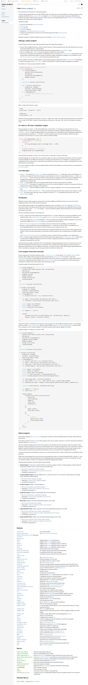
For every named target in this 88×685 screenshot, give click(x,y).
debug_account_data (22, 559)
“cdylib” (35, 52)
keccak (18, 579)
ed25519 (60, 174)
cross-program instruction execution (36, 31)
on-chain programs (23, 167)
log (17, 591)
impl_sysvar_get (21, 665)
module (37, 221)
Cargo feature (38, 61)
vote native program (47, 644)
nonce (18, 597)
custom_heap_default (22, 652)
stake (18, 634)
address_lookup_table (22, 533)
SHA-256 (50, 574)
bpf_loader (19, 548)
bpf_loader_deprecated (23, 550)
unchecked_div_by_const (23, 672)
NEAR (52, 215)
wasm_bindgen (20, 681)
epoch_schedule (21, 569)
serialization (23, 29)
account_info (20, 531)
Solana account (38, 174)
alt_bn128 (19, 536)
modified (50, 16)
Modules (3, 12)
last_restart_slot (21, 583)
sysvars (36, 208)
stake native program (47, 634)
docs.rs (65, 1)
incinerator (19, 576)
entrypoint (19, 564)
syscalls (19, 637)
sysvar (21, 34)
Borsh (21, 215)
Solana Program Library (69, 237)
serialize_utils (20, 627)
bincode (69, 614)
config (18, 557)
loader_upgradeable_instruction (25, 586)
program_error (20, 602)
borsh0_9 (19, 543)
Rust (71, 1)
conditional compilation (24, 132)
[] (82, 8)
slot (79, 456)
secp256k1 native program (48, 622)
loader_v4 (19, 588)
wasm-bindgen (36, 681)
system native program (47, 641)
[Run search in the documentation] (47, 4)
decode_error (20, 560)
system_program (21, 641)
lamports (19, 581)
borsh (18, 542)
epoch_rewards (20, 567)
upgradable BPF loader (55, 586)
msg (18, 669)
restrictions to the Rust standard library (30, 57)
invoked (36, 440)
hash (18, 574)
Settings (82, 4)
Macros (3, 14)
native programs (63, 32)
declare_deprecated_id (23, 655)
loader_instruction (21, 585)
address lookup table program (49, 533)
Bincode (22, 225)
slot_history (20, 632)
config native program (47, 557)
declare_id (19, 658)
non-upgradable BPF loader (57, 585)
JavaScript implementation (53, 217)
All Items (4, 9)
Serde (52, 225)
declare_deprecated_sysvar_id (24, 657)
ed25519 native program (48, 562)
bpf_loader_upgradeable (23, 552)
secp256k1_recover (21, 624)
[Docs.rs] (3, 1)
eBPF (56, 129)
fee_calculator (20, 573)
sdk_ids (19, 620)
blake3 (18, 540)
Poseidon (50, 598)
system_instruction (21, 639)
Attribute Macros (5, 16)
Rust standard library (36, 16)
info (18, 667)
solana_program (7, 4)
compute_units (20, 555)
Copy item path (35, 8)
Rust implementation (38, 217)
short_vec (19, 629)
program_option (21, 605)
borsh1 (18, 547)
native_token (20, 595)
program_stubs (20, 610)
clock (18, 554)
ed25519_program (21, 562)
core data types (24, 26)
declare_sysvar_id (21, 660)
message (19, 593)
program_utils (20, 613)
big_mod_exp (20, 538)
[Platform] (36, 1)
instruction (19, 578)
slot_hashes (20, 631)
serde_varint (20, 625)
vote (18, 644)
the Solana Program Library (58, 37)
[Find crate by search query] (82, 1)
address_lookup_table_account (25, 535)
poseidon (19, 598)
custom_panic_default (22, 653)
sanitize (19, 619)
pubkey (19, 615)
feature (18, 571)
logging (22, 28)
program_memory (21, 603)
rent (18, 617)
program (19, 600)
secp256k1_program (22, 622)
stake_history (20, 636)
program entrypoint (38, 24)
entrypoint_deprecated (23, 566)
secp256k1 (55, 624)
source (78, 8)
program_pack (20, 608)
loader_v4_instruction (22, 590)
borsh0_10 (19, 545)
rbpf (34, 129)
